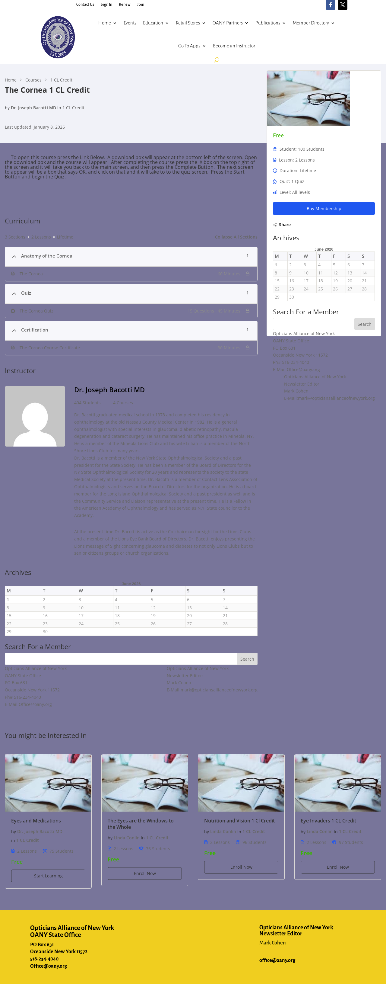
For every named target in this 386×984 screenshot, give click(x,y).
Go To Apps (189, 45)
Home (104, 22)
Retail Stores (188, 22)
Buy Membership (324, 208)
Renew (125, 4)
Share (285, 224)
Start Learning (48, 876)
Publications (267, 22)
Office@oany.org (48, 966)
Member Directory (311, 22)
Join (140, 4)
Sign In (106, 4)
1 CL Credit (73, 108)
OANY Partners (228, 22)
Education (153, 22)
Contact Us (85, 4)
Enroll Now (145, 873)
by (7, 108)
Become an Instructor (234, 45)
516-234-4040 (44, 959)
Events (130, 22)
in (59, 108)
